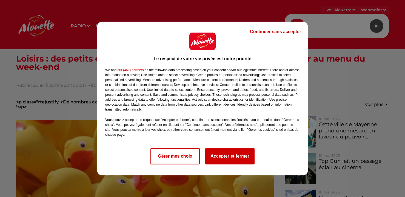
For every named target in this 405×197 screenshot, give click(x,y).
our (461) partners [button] (130, 70)
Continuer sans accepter (275, 31)
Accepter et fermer (229, 156)
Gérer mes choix (175, 156)
